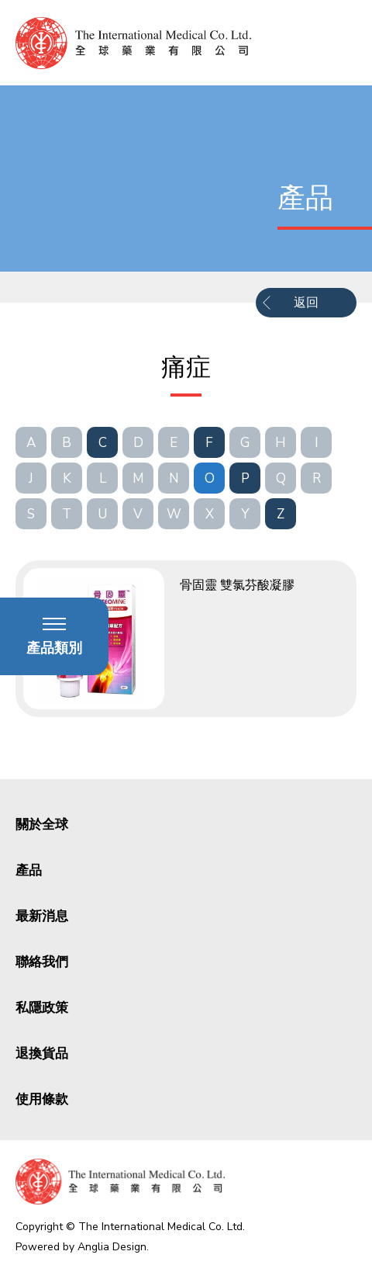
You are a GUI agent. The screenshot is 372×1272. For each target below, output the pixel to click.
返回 (306, 302)
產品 (29, 870)
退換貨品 (42, 1053)
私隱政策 (42, 1008)
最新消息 (42, 916)
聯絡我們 (42, 962)
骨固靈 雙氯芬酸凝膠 (237, 585)
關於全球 (42, 825)
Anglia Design (112, 1246)
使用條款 (42, 1099)
